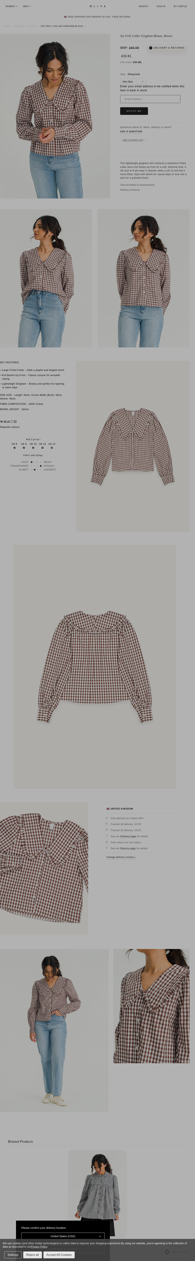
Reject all (32, 1254)
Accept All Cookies (59, 1254)
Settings (12, 1254)
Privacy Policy (39, 1246)
